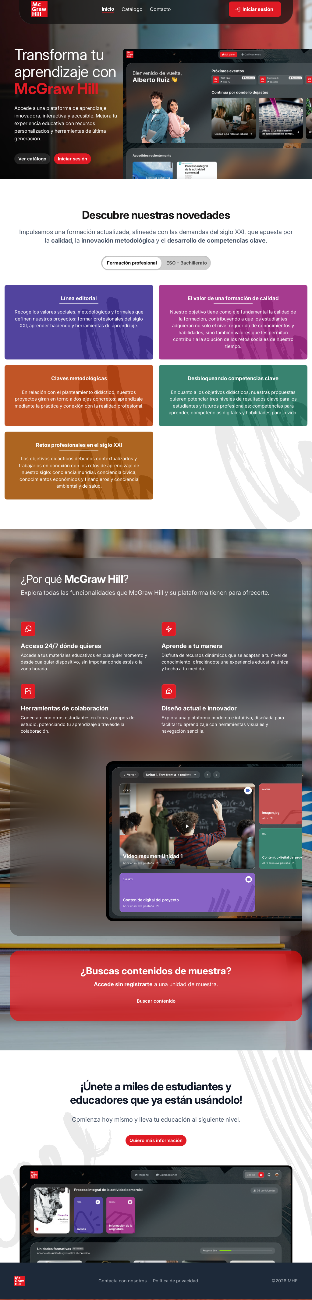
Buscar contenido (156, 1002)
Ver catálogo (32, 159)
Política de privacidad (175, 1281)
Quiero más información (156, 1141)
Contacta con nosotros (122, 1281)
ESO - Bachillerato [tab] (186, 263)
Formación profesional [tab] (132, 263)
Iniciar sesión (72, 159)
